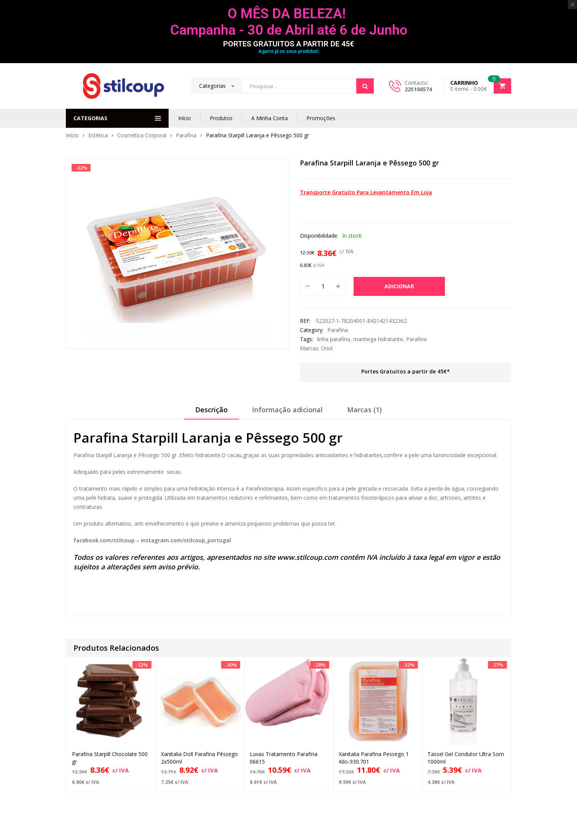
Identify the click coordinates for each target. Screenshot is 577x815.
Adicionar (399, 286)
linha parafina (333, 339)
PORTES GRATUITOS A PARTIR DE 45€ (288, 43)
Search (365, 86)
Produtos (221, 118)
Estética (98, 135)
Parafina (186, 135)
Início (184, 118)
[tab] (211, 412)
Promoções (320, 118)
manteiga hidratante (378, 339)
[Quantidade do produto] (323, 286)
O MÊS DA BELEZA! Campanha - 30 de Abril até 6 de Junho (288, 22)
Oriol (327, 348)
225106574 (418, 89)
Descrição (211, 409)
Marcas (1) (364, 409)
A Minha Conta (269, 118)
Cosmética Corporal (141, 135)
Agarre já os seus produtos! (288, 51)
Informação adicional (287, 409)
